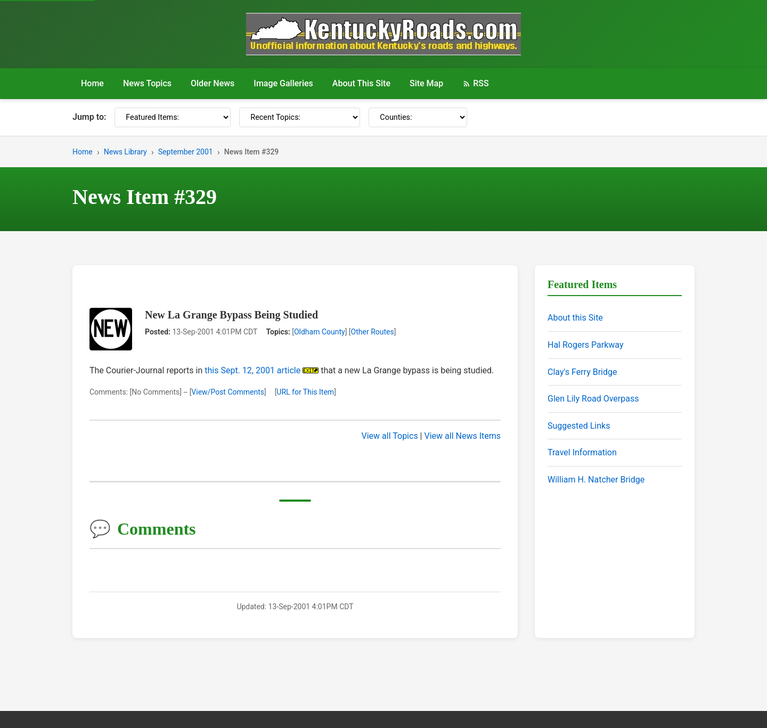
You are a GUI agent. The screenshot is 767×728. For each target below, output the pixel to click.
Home (92, 83)
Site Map (426, 83)
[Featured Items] (173, 117)
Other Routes (372, 332)
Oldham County (319, 332)
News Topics (147, 83)
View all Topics (390, 436)
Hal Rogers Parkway (586, 345)
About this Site (575, 318)
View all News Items (462, 436)
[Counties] (418, 117)
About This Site (361, 83)
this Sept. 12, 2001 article (252, 370)
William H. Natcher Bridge (596, 480)
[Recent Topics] (299, 117)
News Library (125, 152)
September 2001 (185, 152)
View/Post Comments (227, 392)
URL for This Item (305, 392)
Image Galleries (283, 83)
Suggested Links (579, 426)
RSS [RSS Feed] (475, 83)
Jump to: (89, 117)
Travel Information (582, 452)
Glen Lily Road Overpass (593, 399)
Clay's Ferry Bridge (582, 372)
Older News (212, 83)
